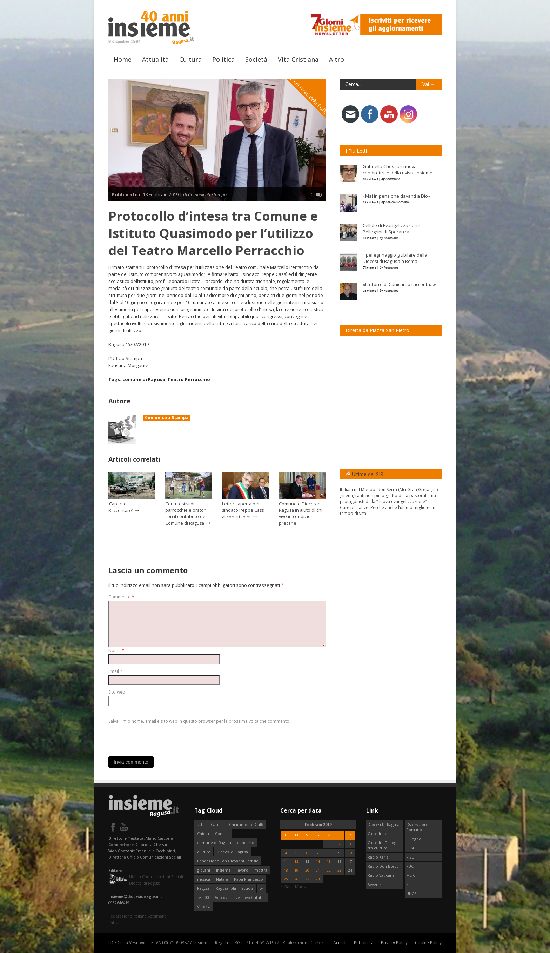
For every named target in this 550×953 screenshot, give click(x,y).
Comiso (222, 833)
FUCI (410, 866)
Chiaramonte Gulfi (246, 824)
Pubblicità (364, 943)
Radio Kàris (378, 857)
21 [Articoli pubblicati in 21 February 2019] (318, 870)
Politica (223, 59)
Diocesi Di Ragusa (384, 824)
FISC (410, 857)
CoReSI (317, 943)
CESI (410, 848)
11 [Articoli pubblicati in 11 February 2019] (286, 861)
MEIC (410, 875)
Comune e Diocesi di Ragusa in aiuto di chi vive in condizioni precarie (300, 513)
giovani (203, 870)
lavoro (242, 870)
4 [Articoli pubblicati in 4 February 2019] (286, 853)
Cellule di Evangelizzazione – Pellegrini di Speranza (393, 228)
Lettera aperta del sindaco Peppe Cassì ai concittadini (243, 510)
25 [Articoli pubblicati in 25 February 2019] (286, 879)
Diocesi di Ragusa (232, 851)
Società (256, 59)
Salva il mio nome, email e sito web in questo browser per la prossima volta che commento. (199, 721)
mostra (260, 870)
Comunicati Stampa (167, 418)
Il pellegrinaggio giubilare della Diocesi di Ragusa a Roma (395, 258)
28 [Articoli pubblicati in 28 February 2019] (318, 879)
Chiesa (203, 833)
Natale (222, 879)
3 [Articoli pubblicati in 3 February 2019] (350, 844)
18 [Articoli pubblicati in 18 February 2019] (286, 870)
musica (203, 879)
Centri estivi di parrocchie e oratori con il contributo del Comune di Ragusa (186, 513)
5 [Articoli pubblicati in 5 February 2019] (296, 853)
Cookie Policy (428, 943)
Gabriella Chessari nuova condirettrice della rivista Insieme (397, 169)
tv (261, 888)
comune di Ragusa (143, 379)
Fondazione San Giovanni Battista (228, 860)
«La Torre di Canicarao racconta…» (399, 284)
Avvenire (376, 884)
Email (115, 671)
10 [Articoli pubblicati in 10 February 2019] (350, 853)
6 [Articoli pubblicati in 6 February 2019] (307, 853)
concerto (245, 842)
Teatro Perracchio (188, 379)
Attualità (155, 59)
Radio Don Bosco (383, 866)
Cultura (190, 59)
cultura (203, 851)
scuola (248, 888)
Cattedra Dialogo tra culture (383, 845)
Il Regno (413, 838)
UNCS (411, 893)
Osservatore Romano (417, 827)
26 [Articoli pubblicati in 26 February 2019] (296, 879)
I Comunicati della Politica (310, 96)
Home (123, 59)
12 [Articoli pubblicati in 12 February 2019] (296, 861)
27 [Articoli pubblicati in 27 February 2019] (307, 879)
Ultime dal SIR (367, 474)
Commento (121, 597)
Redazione (392, 179)
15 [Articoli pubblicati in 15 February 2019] (329, 861)
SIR (409, 884)
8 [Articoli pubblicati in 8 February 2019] (329, 853)
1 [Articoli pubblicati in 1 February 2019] (329, 844)
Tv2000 (203, 897)
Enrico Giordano (397, 202)
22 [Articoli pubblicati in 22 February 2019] (329, 870)
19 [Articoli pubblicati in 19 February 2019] (296, 870)
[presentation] (161, 738)
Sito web (116, 692)
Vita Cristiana (298, 59)
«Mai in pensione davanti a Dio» (396, 196)
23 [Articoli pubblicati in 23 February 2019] (339, 870)
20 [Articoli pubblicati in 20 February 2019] (307, 870)
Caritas (217, 824)
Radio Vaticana (381, 875)
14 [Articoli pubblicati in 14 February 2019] (318, 861)
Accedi (340, 943)
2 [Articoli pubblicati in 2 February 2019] (339, 844)
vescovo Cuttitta (250, 897)
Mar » (300, 887)
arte (201, 824)
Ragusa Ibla (226, 888)
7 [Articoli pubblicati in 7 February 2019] (318, 853)
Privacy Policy (394, 943)
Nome (116, 651)
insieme (223, 870)
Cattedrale (377, 833)
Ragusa (203, 888)
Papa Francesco (248, 879)
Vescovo (222, 897)
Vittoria (203, 906)
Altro (336, 59)
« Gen (286, 887)
